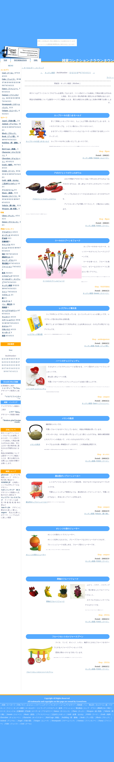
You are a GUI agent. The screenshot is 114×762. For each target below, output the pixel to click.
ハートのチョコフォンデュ (67, 360)
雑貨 (3, 705)
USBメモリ (21, 705)
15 (8, 82)
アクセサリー (47, 711)
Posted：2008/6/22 (102, 343)
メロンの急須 (68, 418)
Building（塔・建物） (70, 717)
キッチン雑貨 (50, 72)
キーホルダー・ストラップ (35, 708)
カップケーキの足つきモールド (67, 115)
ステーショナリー (42, 705)
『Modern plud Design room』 (11, 421)
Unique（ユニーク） (101, 158)
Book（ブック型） (102, 346)
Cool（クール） (27, 724)
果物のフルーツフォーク (67, 579)
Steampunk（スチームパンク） (64, 720)
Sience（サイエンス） (62, 711)
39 (9, 359)
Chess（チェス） (78, 711)
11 (17, 82)
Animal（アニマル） (8, 720)
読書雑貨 (20, 711)
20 (16, 365)
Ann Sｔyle (5, 507)
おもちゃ (30, 705)
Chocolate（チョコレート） (10, 717)
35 (19, 359)
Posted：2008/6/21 (102, 458)
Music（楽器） (30, 714)
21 (14, 365)
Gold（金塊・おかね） (76, 714)
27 (19, 362)
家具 (60, 708)
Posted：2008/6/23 (102, 291)
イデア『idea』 (15, 412)
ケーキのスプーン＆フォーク (67, 240)
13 (12, 82)
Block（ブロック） (103, 717)
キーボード (11, 705)
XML (36, 60)
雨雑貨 (79, 705)
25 (5, 365)
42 (2, 359)
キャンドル (11, 711)
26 (2, 365)
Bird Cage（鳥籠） (53, 717)
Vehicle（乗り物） (102, 513)
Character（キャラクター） (33, 717)
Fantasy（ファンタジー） (87, 720)
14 (10, 82)
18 (20, 79)
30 (12, 362)
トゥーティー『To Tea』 (11, 388)
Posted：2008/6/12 (102, 619)
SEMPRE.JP (5, 482)
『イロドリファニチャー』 (12, 397)
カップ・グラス (90, 708)
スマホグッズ (52, 708)
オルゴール (100, 705)
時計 (109, 708)
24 (7, 365)
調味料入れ (101, 708)
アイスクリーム (43, 714)
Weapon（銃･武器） (95, 711)
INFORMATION (20, 60)
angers (4, 512)
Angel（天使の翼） (25, 720)
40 (7, 359)
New (11, 350)
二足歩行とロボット (58, 714)
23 (9, 365)
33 (5, 362)
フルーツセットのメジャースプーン (67, 636)
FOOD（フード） (102, 225)
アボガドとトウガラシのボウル (67, 172)
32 (7, 362)
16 (5, 82)
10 (19, 82)
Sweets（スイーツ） (101, 293)
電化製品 (79, 708)
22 (12, 365)
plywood (4, 475)
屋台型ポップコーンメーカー (67, 476)
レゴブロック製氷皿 (67, 308)
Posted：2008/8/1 (102, 155)
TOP (5, 60)
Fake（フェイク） (12, 724)
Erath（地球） (106, 714)
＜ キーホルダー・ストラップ (33, 68)
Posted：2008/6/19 (102, 511)
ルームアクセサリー (67, 705)
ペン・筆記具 (89, 705)
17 (3, 82)
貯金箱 (27, 711)
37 (14, 359)
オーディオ (36, 711)
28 (16, 362)
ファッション (69, 708)
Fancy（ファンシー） (101, 403)
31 (9, 362)
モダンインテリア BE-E (10, 490)
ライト (9, 708)
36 (16, 359)
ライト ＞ (110, 77)
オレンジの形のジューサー (67, 528)
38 (12, 359)
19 (18, 79)
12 (14, 82)
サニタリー (54, 705)
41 (5, 359)
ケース (2, 711)
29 (14, 362)
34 (2, 362)
